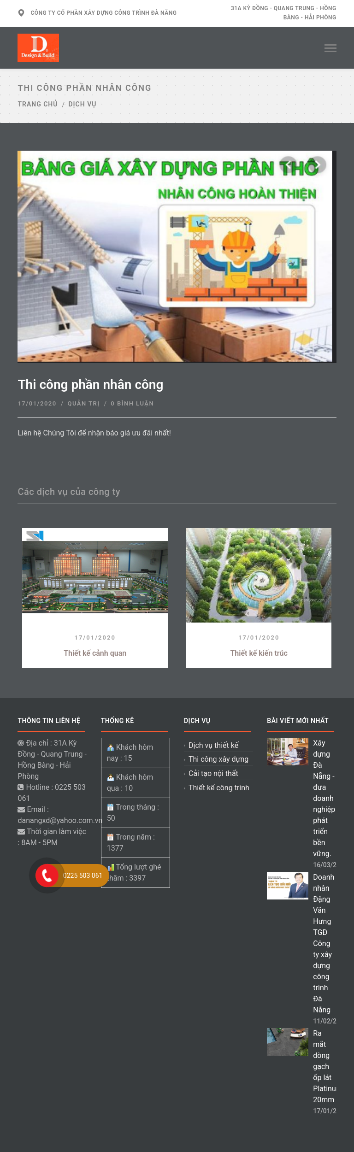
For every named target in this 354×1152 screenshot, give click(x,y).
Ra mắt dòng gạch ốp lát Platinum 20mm (327, 1066)
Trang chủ (38, 104)
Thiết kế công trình (219, 787)
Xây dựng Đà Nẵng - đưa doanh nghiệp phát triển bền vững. (324, 798)
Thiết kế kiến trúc (259, 653)
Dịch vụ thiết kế (213, 745)
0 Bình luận (132, 403)
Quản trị (83, 403)
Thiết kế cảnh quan (95, 653)
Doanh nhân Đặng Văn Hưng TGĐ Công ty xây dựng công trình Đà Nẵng (323, 943)
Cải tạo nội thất (213, 773)
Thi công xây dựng (218, 759)
